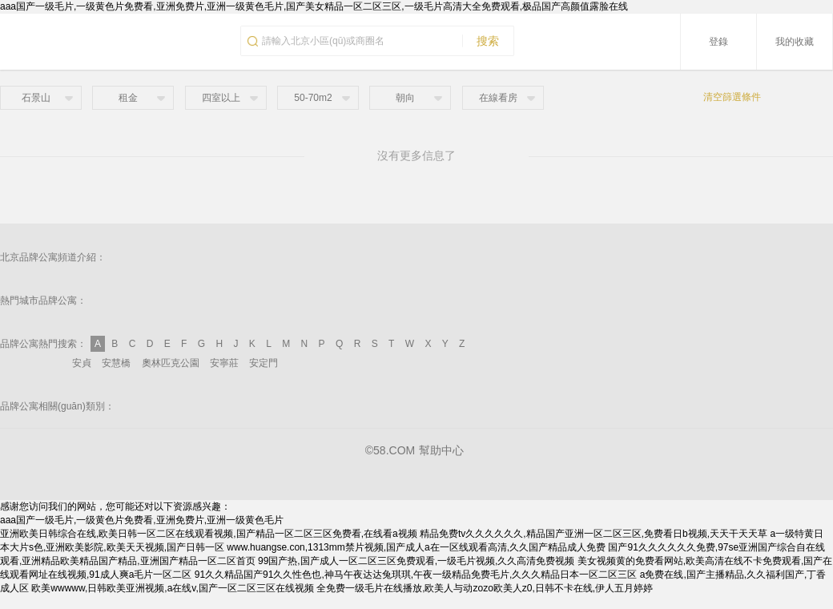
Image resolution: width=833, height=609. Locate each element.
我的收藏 (794, 41)
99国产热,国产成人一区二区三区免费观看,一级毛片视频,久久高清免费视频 (416, 561)
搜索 (480, 40)
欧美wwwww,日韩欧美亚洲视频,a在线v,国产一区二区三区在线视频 (172, 588)
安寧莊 (224, 363)
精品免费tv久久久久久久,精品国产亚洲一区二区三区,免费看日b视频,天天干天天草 (593, 533)
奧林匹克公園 (170, 363)
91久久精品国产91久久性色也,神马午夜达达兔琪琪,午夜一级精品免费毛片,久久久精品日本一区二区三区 (416, 574)
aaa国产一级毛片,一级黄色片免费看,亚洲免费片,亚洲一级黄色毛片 (142, 520)
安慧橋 (116, 363)
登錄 (718, 41)
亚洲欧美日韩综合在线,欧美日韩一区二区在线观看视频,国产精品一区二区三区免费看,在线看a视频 (208, 533)
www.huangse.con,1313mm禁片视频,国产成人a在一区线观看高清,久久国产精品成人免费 (416, 547)
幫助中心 (441, 450)
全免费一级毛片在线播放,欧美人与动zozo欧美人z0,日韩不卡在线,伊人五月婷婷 (484, 588)
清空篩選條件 (732, 97)
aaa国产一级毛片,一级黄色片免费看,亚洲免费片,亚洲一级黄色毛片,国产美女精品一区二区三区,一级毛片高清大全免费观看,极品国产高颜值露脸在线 (314, 6)
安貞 (81, 363)
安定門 (263, 363)
